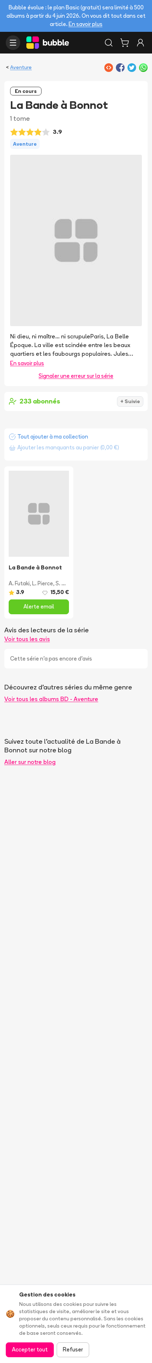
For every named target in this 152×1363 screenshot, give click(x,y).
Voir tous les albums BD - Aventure (51, 698)
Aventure (21, 67)
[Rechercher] (108, 42)
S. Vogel (66, 583)
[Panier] (124, 42)
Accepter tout (30, 1349)
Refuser (73, 1349)
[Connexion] (140, 42)
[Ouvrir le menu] (13, 42)
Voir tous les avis (27, 638)
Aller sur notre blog (30, 761)
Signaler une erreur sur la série (76, 375)
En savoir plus (86, 24)
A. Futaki (19, 583)
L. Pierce (42, 583)
